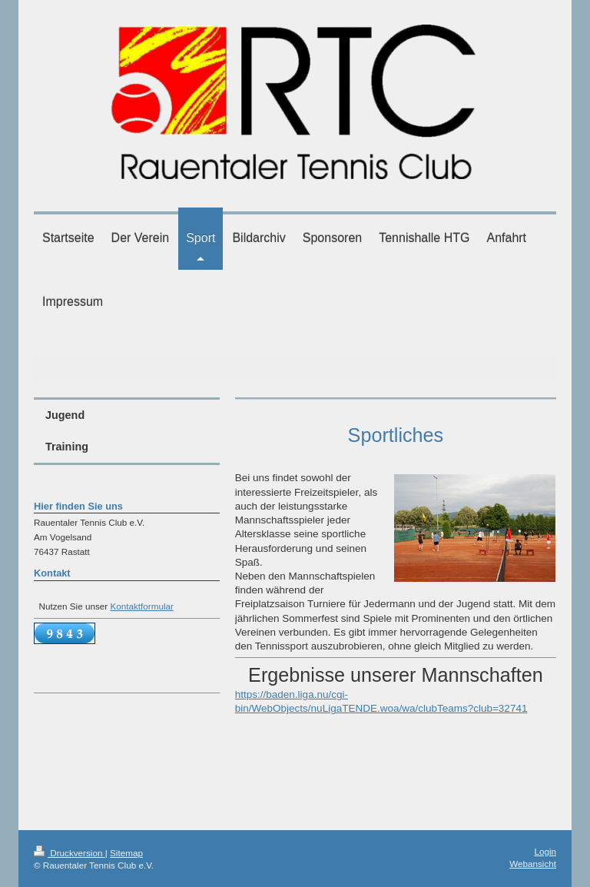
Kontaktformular (142, 606)
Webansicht (532, 864)
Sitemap (126, 853)
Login (545, 851)
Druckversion (69, 853)
